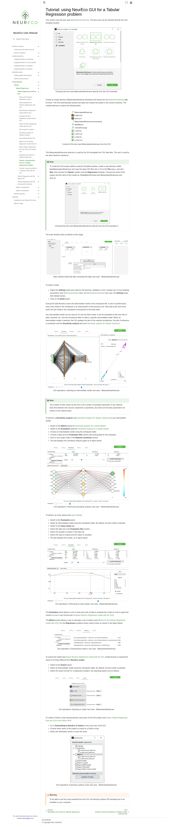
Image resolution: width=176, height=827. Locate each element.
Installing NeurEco (18, 56)
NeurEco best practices (21, 78)
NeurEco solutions (19, 53)
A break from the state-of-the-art (24, 49)
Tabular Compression (22, 187)
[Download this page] (131, 2)
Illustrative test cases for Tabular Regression (26, 156)
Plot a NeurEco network (26, 129)
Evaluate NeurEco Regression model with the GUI (27, 118)
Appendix (15, 197)
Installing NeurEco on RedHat (23, 66)
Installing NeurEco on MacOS (23, 69)
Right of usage (18, 203)
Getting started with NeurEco (23, 75)
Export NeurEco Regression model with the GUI (28, 125)
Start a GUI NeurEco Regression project (25, 98)
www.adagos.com (27, 818)
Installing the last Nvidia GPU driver (25, 200)
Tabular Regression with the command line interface (26, 183)
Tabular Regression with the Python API (26, 177)
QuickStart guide (17, 72)
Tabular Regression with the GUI (27, 93)
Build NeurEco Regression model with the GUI (27, 112)
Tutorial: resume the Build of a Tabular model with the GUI (28, 171)
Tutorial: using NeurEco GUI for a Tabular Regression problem (27, 163)
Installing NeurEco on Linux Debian (25, 62)
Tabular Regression (22, 88)
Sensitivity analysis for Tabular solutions (26, 134)
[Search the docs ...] (25, 39)
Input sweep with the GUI (27, 138)
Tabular (16, 85)
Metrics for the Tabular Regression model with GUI (27, 143)
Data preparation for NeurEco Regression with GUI (27, 105)
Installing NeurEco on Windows (23, 59)
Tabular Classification (22, 190)
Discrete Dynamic (19, 194)
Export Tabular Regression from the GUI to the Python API (27, 149)
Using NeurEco (17, 82)
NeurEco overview (18, 46)
